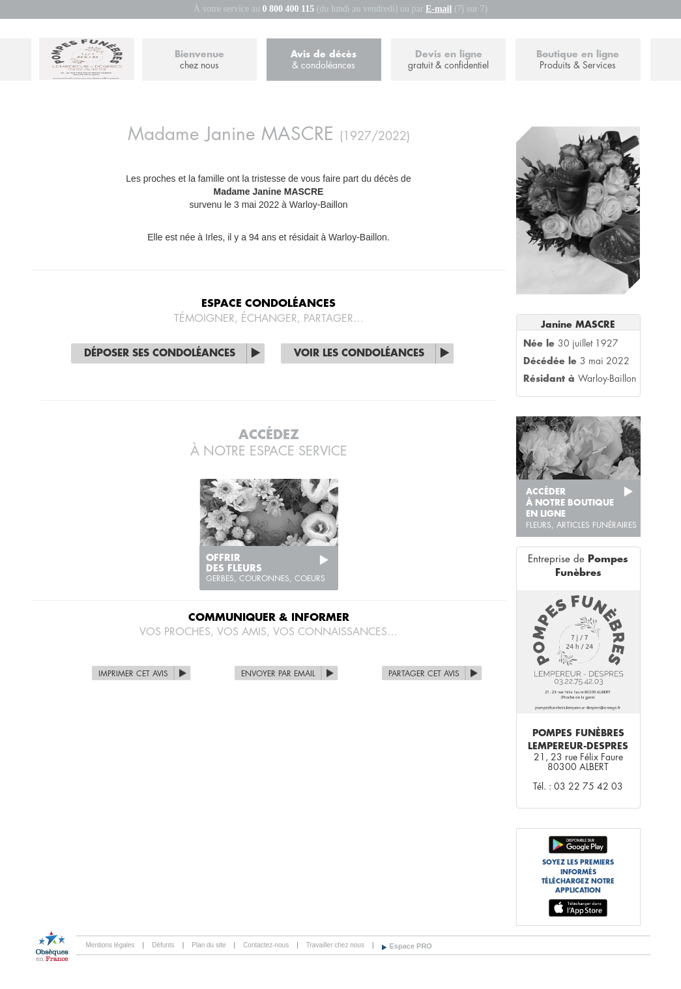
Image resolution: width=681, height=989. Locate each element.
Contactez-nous (266, 945)
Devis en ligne (448, 60)
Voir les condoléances (359, 353)
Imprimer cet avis (133, 674)
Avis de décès (324, 60)
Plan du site (208, 945)
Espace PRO (411, 946)
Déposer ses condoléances (159, 353)
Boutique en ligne (577, 60)
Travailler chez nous (335, 945)
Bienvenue (199, 60)
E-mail (439, 9)
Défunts (163, 945)
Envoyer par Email (278, 674)
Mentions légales (110, 945)
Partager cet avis (423, 674)
